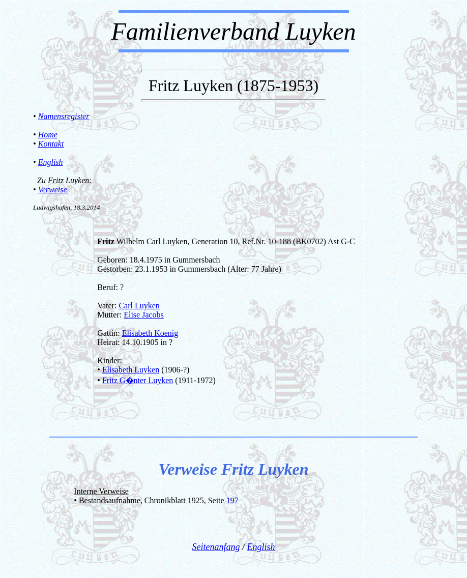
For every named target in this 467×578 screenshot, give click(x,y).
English (50, 162)
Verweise (52, 189)
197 (232, 500)
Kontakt (51, 143)
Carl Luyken (139, 305)
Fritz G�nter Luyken (137, 380)
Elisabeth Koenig (150, 333)
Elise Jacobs (144, 314)
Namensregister (64, 116)
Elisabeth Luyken (130, 369)
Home (47, 134)
